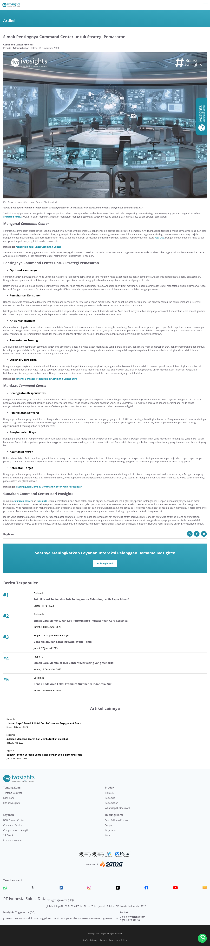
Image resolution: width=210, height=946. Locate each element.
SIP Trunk (8, 835)
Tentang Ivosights (12, 792)
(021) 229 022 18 (131, 920)
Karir (107, 835)
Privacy (94, 940)
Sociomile (110, 797)
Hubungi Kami (105, 563)
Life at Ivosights (11, 802)
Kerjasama (110, 830)
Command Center (12, 825)
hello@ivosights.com (133, 916)
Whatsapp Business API (117, 807)
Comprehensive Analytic (16, 830)
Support (109, 825)
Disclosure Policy (118, 940)
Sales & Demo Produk (116, 820)
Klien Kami (8, 797)
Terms (103, 940)
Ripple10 (109, 792)
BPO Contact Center (13, 820)
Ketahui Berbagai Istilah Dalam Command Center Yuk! (46, 378)
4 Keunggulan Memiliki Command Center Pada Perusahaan (48, 486)
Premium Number (12, 840)
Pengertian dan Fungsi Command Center (38, 246)
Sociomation (111, 802)
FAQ (85, 940)
